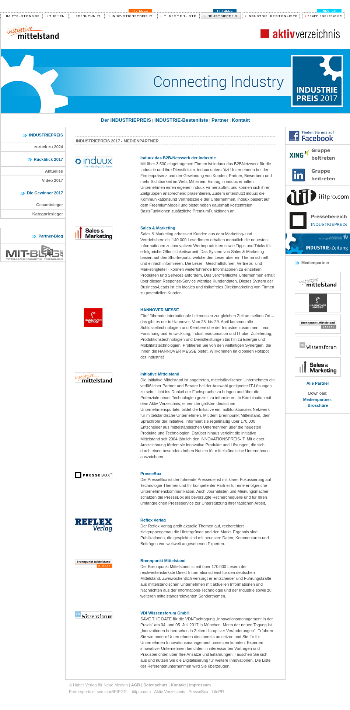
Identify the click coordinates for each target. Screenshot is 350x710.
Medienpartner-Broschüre (317, 402)
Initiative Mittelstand (159, 374)
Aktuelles (54, 171)
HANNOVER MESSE (159, 310)
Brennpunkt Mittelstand (163, 560)
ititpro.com (141, 691)
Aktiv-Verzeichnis (169, 691)
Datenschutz (155, 685)
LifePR (218, 691)
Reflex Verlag (153, 520)
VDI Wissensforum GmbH (164, 613)
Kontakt (241, 120)
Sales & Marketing (157, 228)
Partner (219, 120)
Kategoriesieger (47, 214)
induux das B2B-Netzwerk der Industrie (178, 158)
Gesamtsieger (49, 204)
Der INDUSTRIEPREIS (126, 120)
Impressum (200, 685)
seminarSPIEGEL (113, 691)
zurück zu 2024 (48, 147)
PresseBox (150, 473)
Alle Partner (318, 383)
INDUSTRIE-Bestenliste (181, 120)
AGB (135, 685)
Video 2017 (52, 180)
